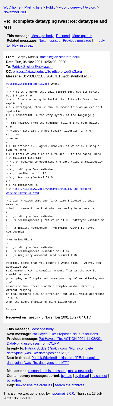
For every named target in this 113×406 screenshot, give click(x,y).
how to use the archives (34, 385)
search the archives (69, 385)
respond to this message (46, 371)
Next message (49, 40)
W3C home (12, 7)
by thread (82, 376)
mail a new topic (80, 371)
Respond (63, 36)
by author (14, 380)
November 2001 (15, 12)
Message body (42, 36)
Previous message (77, 40)
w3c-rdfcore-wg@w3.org (77, 7)
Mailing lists (33, 7)
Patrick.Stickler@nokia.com (32, 66)
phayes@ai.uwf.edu (28, 71)
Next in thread (23, 45)
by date (66, 376)
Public (50, 7)
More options (82, 36)
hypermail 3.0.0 (62, 393)
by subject (99, 376)
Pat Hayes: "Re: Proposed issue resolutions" (65, 334)
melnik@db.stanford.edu (59, 57)
